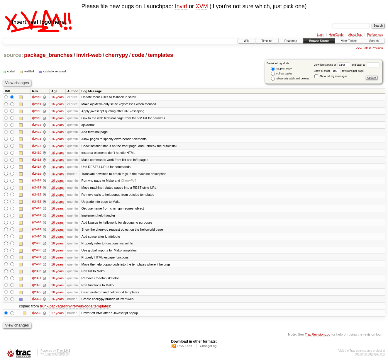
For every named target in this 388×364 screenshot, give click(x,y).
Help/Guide (336, 34)
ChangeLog (208, 348)
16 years (57, 97)
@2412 (36, 195)
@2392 (36, 294)
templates (160, 55)
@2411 (36, 202)
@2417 (36, 167)
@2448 (36, 111)
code (138, 55)
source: (13, 55)
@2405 (36, 244)
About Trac (355, 34)
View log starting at (333, 64)
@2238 (36, 315)
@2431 (36, 139)
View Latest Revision (369, 48)
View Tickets (349, 40)
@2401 (36, 258)
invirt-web (88, 55)
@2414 (36, 181)
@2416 (36, 174)
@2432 (36, 132)
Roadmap (290, 40)
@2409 (36, 216)
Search (374, 40)
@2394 (36, 280)
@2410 (36, 209)
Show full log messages (330, 76)
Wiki (246, 40)
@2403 (36, 251)
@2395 (36, 273)
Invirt (181, 6)
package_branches (48, 55)
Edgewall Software (57, 356)
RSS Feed (184, 348)
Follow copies (281, 74)
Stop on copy (281, 69)
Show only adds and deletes (290, 79)
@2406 (36, 237)
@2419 (36, 153)
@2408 (36, 223)
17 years (57, 315)
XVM (202, 6)
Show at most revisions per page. (339, 70)
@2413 (36, 188)
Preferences (375, 34)
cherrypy (116, 55)
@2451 (36, 104)
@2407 (36, 230)
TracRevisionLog (317, 336)
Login (320, 34)
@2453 (36, 97)
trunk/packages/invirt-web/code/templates (75, 308)
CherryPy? (128, 181)
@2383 (36, 301)
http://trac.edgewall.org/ (370, 356)
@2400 (36, 265)
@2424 (36, 146)
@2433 (36, 125)
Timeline (266, 40)
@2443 (36, 118)
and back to (365, 64)
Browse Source (319, 40)
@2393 (36, 287)
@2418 (36, 160)
